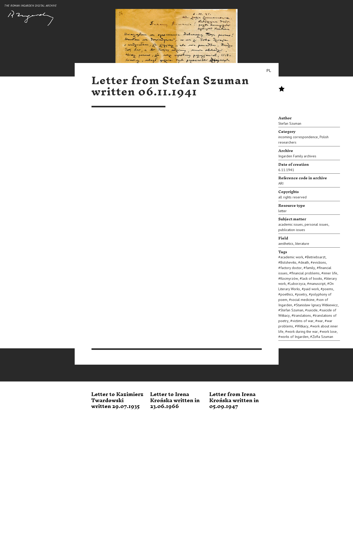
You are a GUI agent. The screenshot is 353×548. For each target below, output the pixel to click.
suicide (312, 310)
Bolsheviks (288, 262)
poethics (286, 294)
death (304, 262)
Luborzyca (297, 283)
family (310, 267)
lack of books (312, 278)
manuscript (317, 283)
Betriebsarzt (316, 257)
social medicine (303, 299)
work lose (329, 331)
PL (268, 70)
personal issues (316, 224)
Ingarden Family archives (297, 156)
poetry (302, 294)
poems (328, 289)
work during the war (302, 331)
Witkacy (302, 326)
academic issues (290, 224)
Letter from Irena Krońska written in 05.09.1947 (234, 400)
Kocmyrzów (289, 278)
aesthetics (285, 243)
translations (302, 315)
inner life (330, 273)
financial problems (305, 273)
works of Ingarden (294, 336)
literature (302, 243)
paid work (311, 289)
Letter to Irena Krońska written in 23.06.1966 (175, 400)
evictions (319, 262)
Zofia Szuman (322, 336)
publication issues (291, 229)
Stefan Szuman (289, 123)
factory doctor (291, 267)
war (320, 320)
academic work (291, 257)
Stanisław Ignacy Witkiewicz (317, 305)
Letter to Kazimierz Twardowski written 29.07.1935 (117, 400)
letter (282, 211)
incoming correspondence (298, 137)
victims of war (302, 320)
